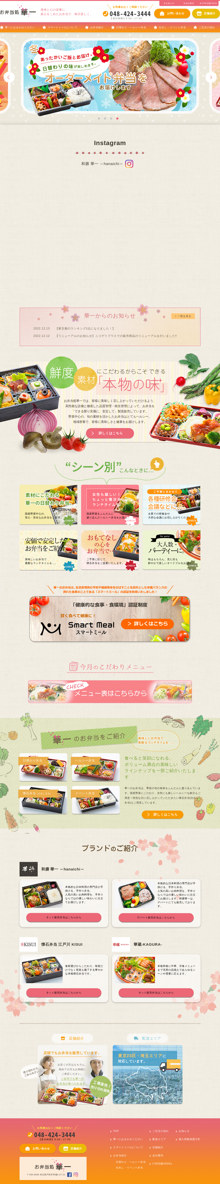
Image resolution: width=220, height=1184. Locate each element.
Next (210, 77)
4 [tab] (117, 118)
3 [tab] (111, 118)
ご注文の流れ (207, 27)
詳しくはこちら (111, 433)
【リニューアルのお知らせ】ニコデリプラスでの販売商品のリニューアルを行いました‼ (116, 335)
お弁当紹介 (97, 27)
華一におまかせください (20, 27)
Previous (9, 77)
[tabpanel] (92, 77)
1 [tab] (99, 118)
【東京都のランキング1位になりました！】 (85, 328)
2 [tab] (105, 118)
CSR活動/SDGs (162, 1163)
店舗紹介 (157, 1147)
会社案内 (157, 1155)
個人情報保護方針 (189, 1139)
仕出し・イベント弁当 (172, 27)
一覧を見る (184, 316)
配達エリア (159, 1139)
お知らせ (184, 1131)
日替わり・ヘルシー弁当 (131, 27)
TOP (116, 1131)
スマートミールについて (62, 27)
